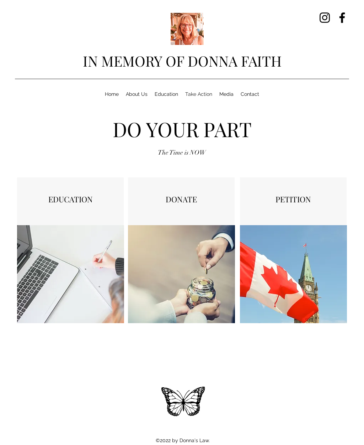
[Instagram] (325, 18)
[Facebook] (342, 18)
